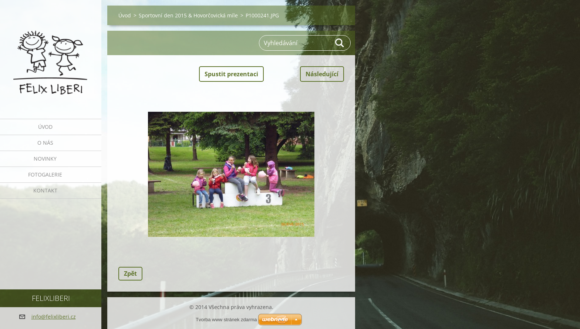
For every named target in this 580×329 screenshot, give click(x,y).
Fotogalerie (45, 174)
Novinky (45, 158)
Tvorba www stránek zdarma (226, 319)
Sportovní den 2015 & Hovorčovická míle (188, 15)
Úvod (45, 126)
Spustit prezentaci (231, 74)
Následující (322, 74)
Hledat (340, 42)
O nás (45, 142)
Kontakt (45, 190)
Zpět (130, 273)
